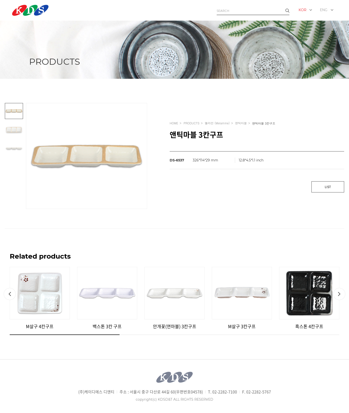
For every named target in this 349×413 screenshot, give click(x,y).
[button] (10, 294)
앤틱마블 (241, 123)
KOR (302, 10)
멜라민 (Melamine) (217, 123)
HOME (174, 123)
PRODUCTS (191, 123)
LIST (328, 187)
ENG (323, 10)
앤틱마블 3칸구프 (263, 123)
